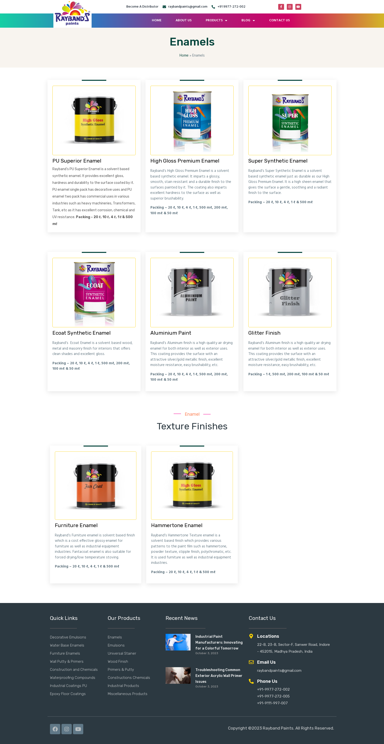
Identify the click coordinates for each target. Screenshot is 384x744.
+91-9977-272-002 (273, 689)
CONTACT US (279, 20)
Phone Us (267, 681)
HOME (156, 20)
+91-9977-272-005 (273, 696)
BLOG (248, 20)
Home (184, 56)
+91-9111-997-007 (272, 703)
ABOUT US (184, 20)
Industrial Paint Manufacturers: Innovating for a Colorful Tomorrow (219, 642)
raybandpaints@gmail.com (279, 670)
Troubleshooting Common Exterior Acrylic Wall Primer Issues (218, 676)
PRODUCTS (216, 20)
